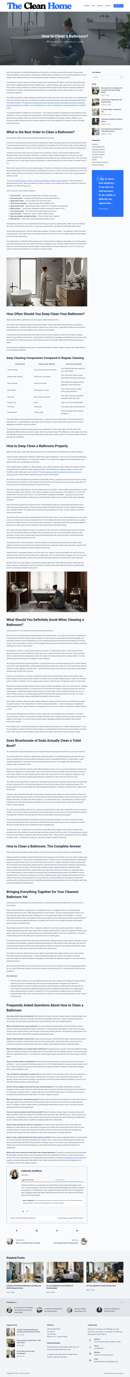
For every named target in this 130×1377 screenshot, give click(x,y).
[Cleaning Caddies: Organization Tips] (95, 112)
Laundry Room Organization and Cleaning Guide (53, 1310)
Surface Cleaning (98, 165)
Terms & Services (108, 1373)
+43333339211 (99, 1348)
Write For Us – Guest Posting (57, 1337)
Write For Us (118, 6)
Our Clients (51, 1331)
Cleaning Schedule (98, 154)
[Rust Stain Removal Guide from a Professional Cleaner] (95, 131)
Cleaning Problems (98, 149)
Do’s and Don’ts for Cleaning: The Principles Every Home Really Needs (111, 90)
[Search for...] (105, 77)
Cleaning (86, 5)
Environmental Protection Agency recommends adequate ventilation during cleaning (39, 181)
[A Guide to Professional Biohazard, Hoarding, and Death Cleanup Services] (25, 1272)
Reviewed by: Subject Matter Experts (71, 1219)
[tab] (29, 1180)
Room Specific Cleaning (100, 162)
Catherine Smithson (31, 1171)
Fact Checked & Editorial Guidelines (24, 1219)
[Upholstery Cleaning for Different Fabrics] (95, 121)
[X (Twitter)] (37, 1231)
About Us (100, 5)
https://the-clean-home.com (103, 1355)
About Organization (54, 1329)
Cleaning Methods (98, 147)
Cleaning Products (98, 152)
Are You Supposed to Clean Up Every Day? (101, 1286)
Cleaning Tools (97, 157)
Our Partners (51, 1334)
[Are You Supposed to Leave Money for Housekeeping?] (65, 1272)
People (94, 160)
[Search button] (121, 77)
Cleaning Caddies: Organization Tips (80, 1310)
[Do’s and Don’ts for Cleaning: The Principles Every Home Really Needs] (95, 90)
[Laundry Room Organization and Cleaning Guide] (95, 102)
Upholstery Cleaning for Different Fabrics (112, 1310)
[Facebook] (17, 1231)
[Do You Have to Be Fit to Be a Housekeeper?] (11, 1354)
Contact (107, 5)
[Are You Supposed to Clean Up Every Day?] (104, 1272)
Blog (93, 5)
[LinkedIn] (77, 1231)
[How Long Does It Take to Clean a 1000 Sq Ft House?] (11, 1343)
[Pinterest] (57, 1231)
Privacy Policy (119, 1373)
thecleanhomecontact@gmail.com (106, 1361)
